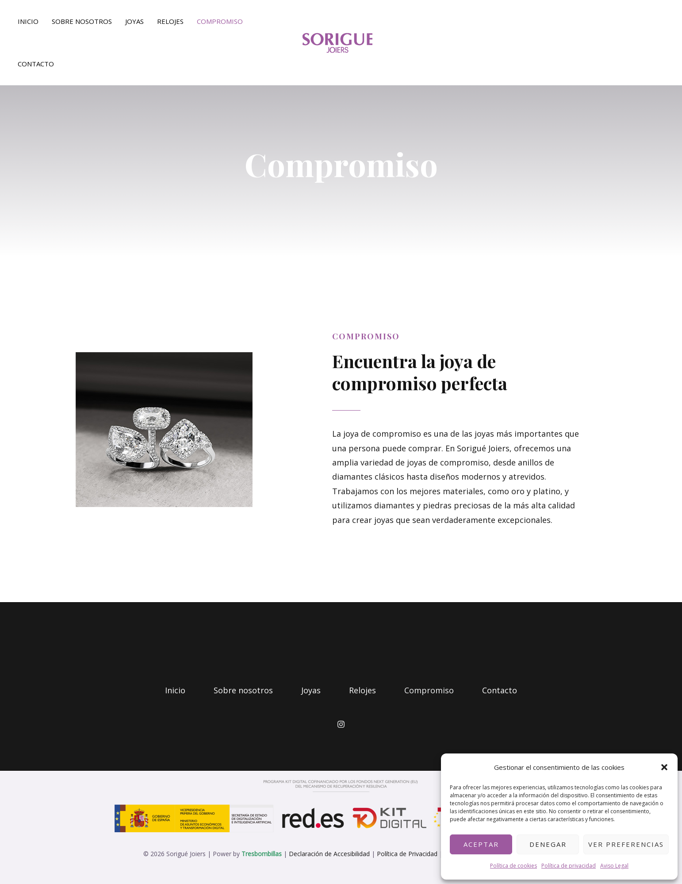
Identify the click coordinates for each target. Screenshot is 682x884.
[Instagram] (341, 724)
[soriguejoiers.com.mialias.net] (337, 41)
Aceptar (481, 844)
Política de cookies (513, 865)
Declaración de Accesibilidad (329, 853)
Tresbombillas (261, 853)
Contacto (36, 63)
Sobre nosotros (82, 21)
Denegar (548, 844)
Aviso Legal (614, 865)
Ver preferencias (626, 844)
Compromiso (220, 21)
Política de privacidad (568, 865)
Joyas (134, 21)
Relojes (170, 21)
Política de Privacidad (407, 853)
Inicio (28, 21)
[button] (664, 767)
